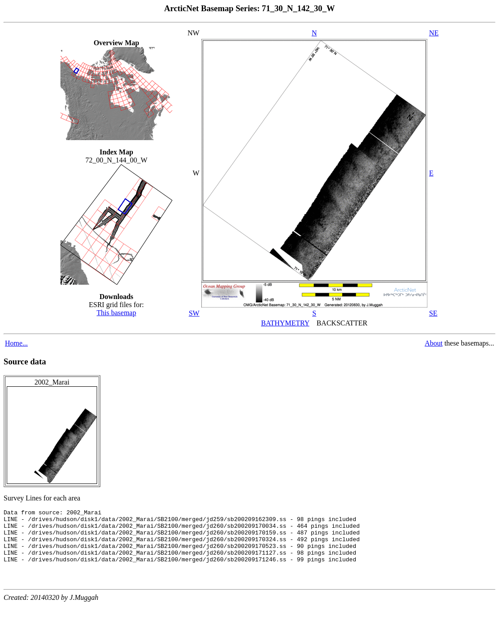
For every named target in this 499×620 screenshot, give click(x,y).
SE (433, 313)
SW (194, 313)
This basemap (116, 312)
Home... (16, 343)
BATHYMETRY (285, 323)
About (434, 343)
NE (434, 33)
